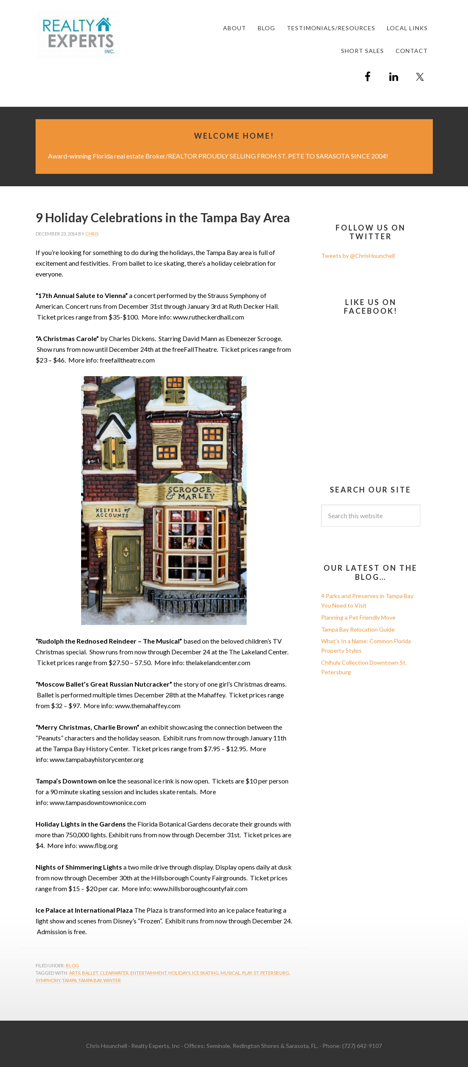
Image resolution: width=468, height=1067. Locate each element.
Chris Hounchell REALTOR (98, 34)
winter (112, 980)
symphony (48, 980)
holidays (179, 973)
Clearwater (114, 973)
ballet (90, 973)
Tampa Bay (90, 980)
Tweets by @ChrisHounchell (358, 255)
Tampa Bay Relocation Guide (358, 629)
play (247, 973)
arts (74, 973)
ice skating (205, 973)
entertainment (148, 973)
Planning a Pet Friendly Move (358, 617)
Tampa (69, 980)
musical (230, 973)
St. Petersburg (271, 973)
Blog (72, 965)
